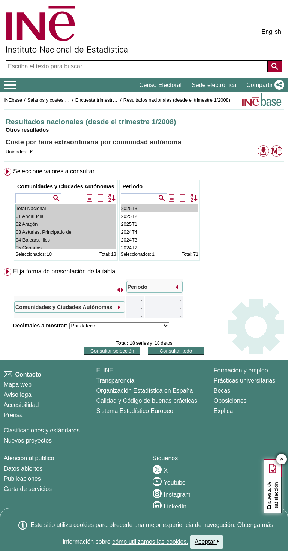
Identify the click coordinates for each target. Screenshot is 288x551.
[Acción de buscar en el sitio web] (274, 66)
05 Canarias (66, 248)
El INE (104, 370)
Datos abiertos (23, 468)
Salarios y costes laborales (55, 100)
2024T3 (159, 240)
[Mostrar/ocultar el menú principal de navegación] (11, 85)
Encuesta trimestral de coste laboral (113, 100)
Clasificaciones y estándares (42, 430)
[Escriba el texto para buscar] (137, 66)
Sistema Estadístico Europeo (134, 411)
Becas (222, 390)
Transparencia (115, 380)
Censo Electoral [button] (160, 85)
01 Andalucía (66, 216)
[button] (263, 85)
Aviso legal (18, 395)
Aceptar (207, 541)
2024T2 (159, 248)
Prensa (13, 415)
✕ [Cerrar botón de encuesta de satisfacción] (282, 459)
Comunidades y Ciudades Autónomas (65, 186)
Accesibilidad (21, 405)
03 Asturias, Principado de (66, 232)
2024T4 (159, 232)
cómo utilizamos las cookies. (150, 542)
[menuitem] (144, 215)
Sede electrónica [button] (214, 85)
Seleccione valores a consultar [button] (53, 171)
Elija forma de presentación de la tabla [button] (64, 271)
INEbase (13, 100)
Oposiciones (230, 401)
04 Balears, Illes (66, 240)
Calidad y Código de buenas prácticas (147, 401)
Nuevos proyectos (28, 440)
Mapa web (18, 384)
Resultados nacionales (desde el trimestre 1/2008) (176, 100)
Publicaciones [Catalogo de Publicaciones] (22, 479)
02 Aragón (66, 224)
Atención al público (29, 458)
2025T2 (159, 216)
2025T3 (159, 208)
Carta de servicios (28, 489)
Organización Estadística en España (144, 390)
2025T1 (159, 224)
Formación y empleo (241, 370)
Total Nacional (66, 208)
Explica (223, 411)
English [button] (271, 32)
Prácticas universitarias (245, 380)
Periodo (133, 186)
